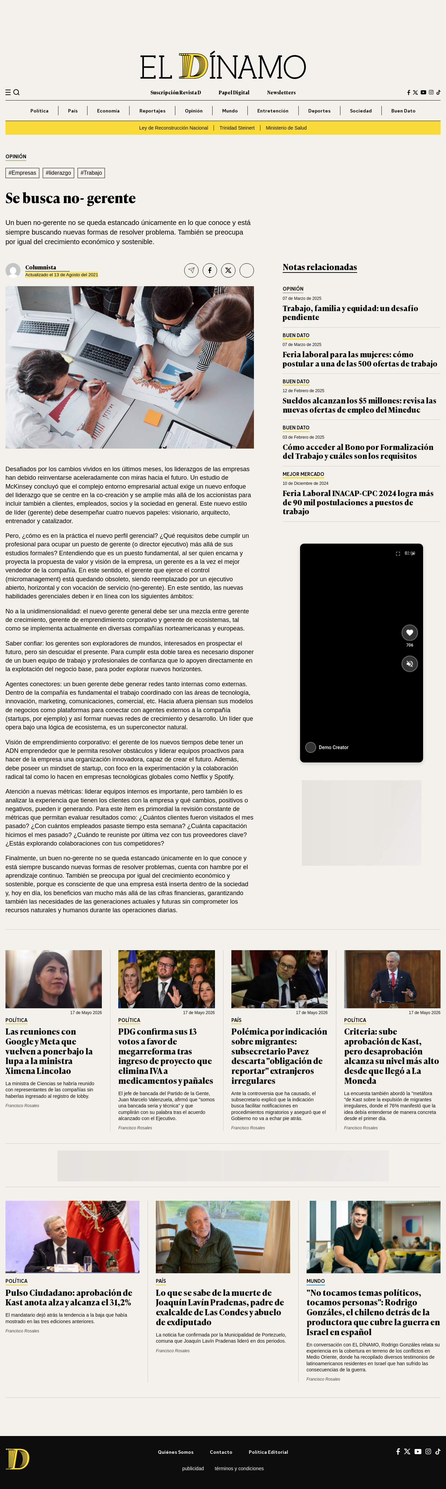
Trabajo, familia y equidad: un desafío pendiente (350, 312)
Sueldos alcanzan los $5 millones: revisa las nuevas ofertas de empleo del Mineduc (359, 405)
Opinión (194, 111)
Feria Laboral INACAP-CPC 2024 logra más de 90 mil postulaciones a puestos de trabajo (358, 502)
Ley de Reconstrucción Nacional (173, 128)
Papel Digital (234, 92)
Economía (108, 111)
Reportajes (152, 111)
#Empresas (22, 173)
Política (39, 111)
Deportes (319, 111)
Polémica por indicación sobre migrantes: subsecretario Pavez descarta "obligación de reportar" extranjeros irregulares (279, 1055)
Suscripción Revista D (175, 92)
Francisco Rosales (22, 1105)
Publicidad (193, 1468)
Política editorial (268, 1452)
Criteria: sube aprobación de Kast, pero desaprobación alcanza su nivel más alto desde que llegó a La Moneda (391, 1055)
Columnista (40, 267)
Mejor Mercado (303, 474)
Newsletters (281, 92)
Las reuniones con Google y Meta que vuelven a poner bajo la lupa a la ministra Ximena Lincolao (49, 1050)
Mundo (230, 111)
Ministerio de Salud (286, 128)
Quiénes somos (175, 1452)
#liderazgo (58, 173)
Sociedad (361, 111)
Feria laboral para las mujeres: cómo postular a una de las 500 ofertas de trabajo (360, 358)
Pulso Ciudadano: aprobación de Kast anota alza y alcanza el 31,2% (68, 1297)
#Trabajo (91, 173)
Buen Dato (403, 111)
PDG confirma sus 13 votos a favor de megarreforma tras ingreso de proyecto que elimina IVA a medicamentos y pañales (165, 1055)
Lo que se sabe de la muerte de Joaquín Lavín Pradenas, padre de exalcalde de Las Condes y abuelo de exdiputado (220, 1307)
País (73, 111)
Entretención (272, 111)
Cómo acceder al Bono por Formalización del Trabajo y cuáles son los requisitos (358, 451)
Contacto (221, 1452)
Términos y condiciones (239, 1468)
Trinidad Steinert (237, 128)
